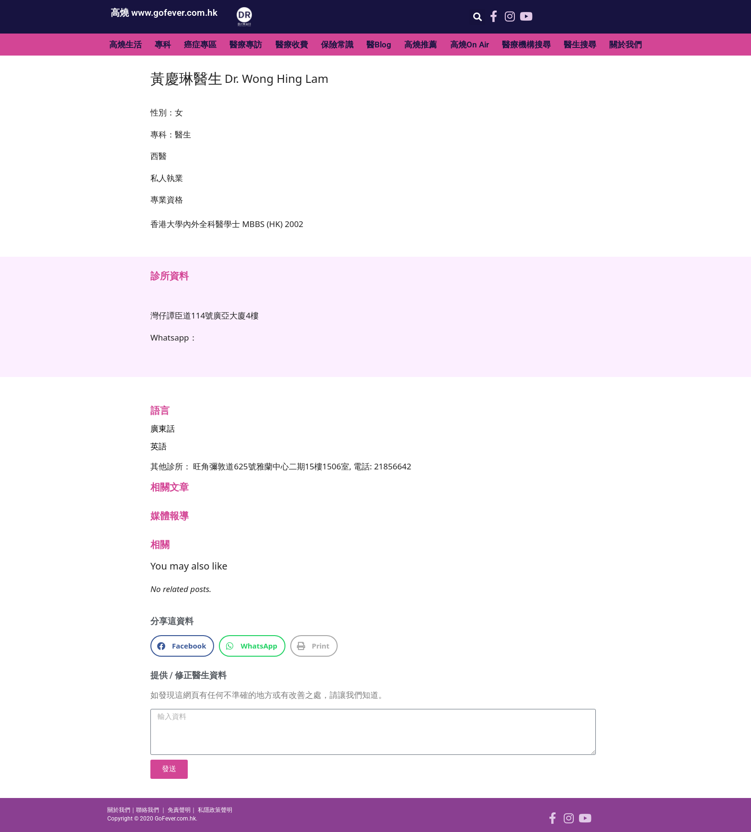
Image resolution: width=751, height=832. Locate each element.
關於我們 (625, 44)
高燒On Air (469, 44)
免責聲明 (179, 810)
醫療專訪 (245, 44)
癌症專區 (200, 44)
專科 (163, 44)
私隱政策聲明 (215, 810)
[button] (477, 17)
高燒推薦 (420, 44)
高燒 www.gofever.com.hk (164, 12)
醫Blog (378, 44)
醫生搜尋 (580, 44)
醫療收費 (291, 44)
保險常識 (337, 44)
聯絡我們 (147, 810)
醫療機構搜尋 (526, 44)
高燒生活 (125, 44)
